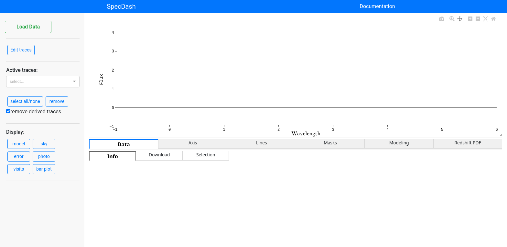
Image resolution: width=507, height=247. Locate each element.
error (19, 156)
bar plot (44, 169)
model (19, 143)
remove (56, 101)
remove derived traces (33, 111)
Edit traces (21, 49)
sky (44, 143)
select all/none (25, 101)
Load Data (28, 27)
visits (19, 169)
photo (44, 156)
